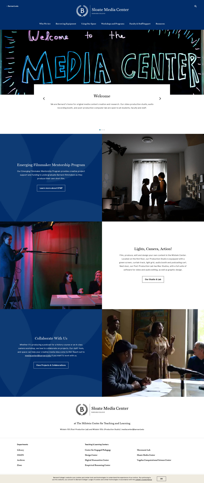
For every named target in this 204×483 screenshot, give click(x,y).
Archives (21, 460)
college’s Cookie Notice (143, 480)
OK (161, 479)
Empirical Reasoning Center (97, 465)
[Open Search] (195, 6)
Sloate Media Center (146, 455)
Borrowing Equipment (66, 23)
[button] (44, 98)
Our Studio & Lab (153, 279)
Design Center (91, 455)
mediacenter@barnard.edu (38, 355)
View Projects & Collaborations (51, 365)
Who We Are (44, 23)
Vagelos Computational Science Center (154, 460)
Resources (160, 23)
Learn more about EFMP (51, 188)
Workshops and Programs (112, 23)
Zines (19, 465)
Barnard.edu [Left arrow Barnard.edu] (12, 6)
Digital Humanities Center (97, 460)
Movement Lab (143, 450)
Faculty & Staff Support (140, 23)
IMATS (20, 455)
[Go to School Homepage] (103, 11)
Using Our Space (88, 23)
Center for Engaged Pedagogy (98, 450)
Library (20, 450)
